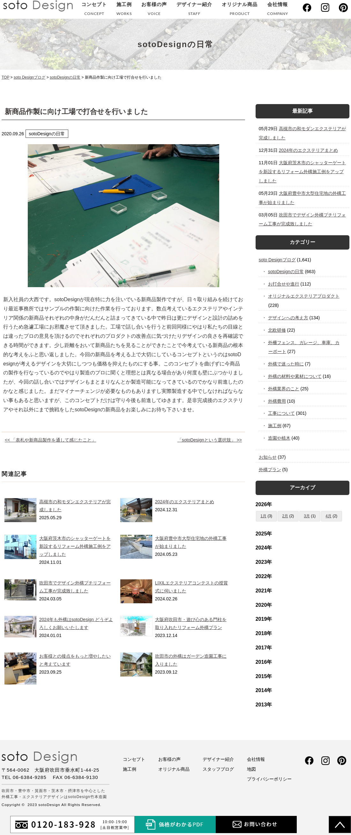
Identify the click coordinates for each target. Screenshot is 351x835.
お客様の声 (154, 10)
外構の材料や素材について (295, 376)
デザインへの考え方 (288, 317)
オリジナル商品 (240, 10)
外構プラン (270, 469)
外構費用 (277, 401)
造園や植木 (279, 438)
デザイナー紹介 (194, 10)
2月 (285, 516)
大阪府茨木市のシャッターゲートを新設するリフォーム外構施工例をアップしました (75, 546)
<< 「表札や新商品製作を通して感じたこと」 (50, 439)
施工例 (124, 10)
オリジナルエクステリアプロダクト (304, 296)
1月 (263, 516)
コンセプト (94, 10)
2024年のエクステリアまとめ (184, 501)
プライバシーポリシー (269, 779)
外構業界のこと (283, 388)
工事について (281, 413)
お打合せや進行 (283, 284)
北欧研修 (277, 330)
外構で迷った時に (286, 363)
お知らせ (268, 457)
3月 (307, 516)
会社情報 (277, 10)
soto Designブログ (277, 259)
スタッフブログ (218, 769)
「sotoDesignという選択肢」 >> (209, 439)
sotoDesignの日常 (286, 271)
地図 (251, 769)
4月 (328, 516)
